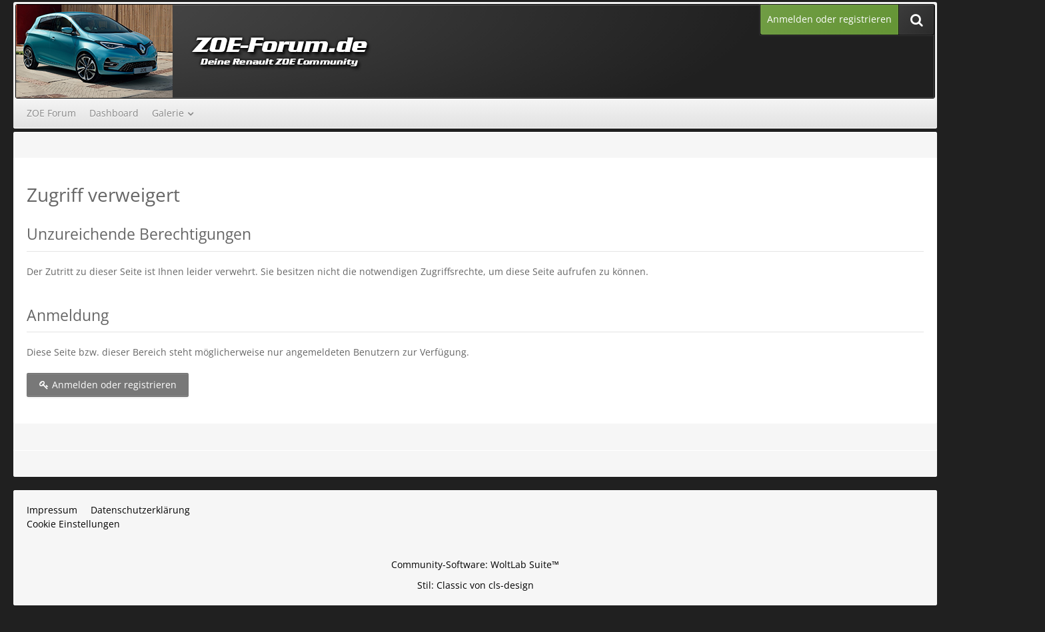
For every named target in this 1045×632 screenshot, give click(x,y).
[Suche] (916, 20)
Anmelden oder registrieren (829, 19)
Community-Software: (475, 564)
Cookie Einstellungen (73, 523)
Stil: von (475, 585)
